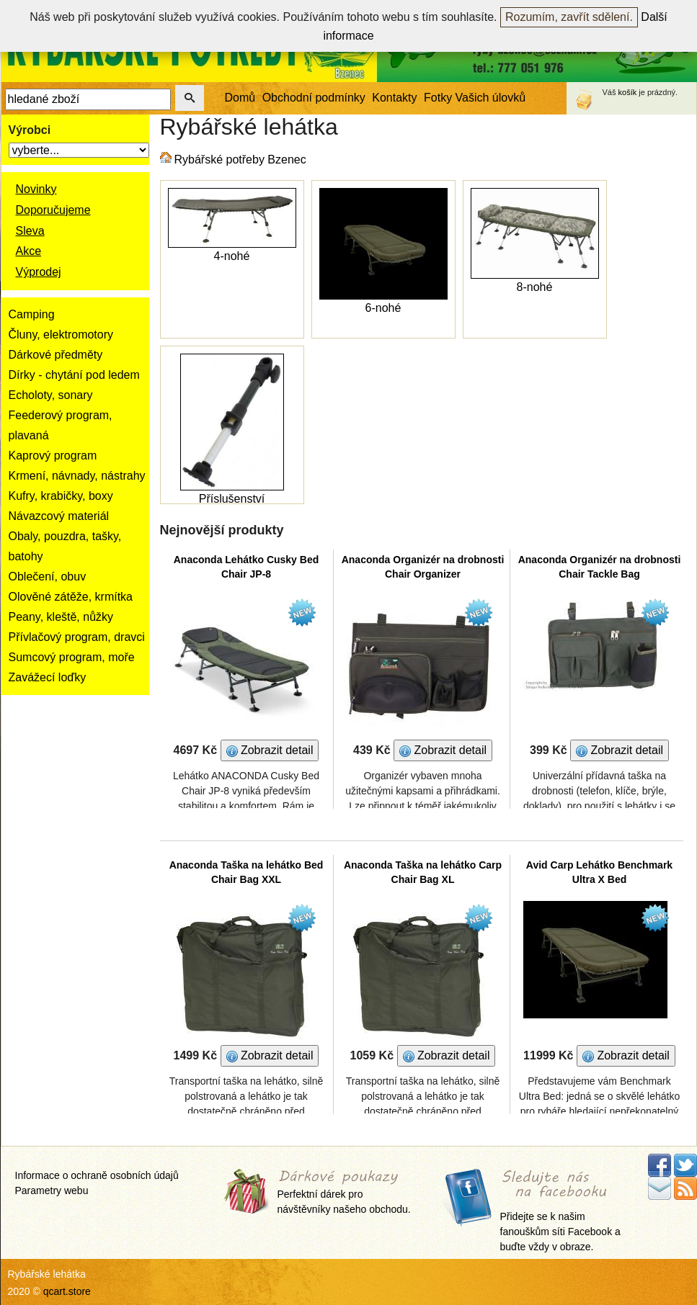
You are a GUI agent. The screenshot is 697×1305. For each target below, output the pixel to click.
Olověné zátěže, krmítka (71, 597)
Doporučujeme (53, 210)
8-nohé (535, 287)
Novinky (36, 189)
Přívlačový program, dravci (77, 637)
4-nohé (232, 256)
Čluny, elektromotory (61, 334)
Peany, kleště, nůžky (61, 617)
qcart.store (67, 1291)
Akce (29, 251)
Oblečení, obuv (47, 576)
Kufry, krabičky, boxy (61, 496)
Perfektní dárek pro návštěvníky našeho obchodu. (344, 1193)
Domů (240, 97)
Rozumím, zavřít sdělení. (569, 17)
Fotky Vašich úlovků (474, 97)
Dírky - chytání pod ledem (74, 375)
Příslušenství (232, 499)
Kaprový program (53, 455)
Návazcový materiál (59, 516)
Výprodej (38, 272)
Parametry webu (52, 1190)
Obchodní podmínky (313, 97)
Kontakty (394, 97)
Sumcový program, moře (72, 657)
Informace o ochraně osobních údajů (97, 1175)
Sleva (30, 231)
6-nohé (383, 308)
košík (627, 92)
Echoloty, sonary (51, 395)
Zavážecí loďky (47, 677)
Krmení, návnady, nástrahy (77, 476)
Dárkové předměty (56, 355)
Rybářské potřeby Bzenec (240, 159)
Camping (32, 314)
